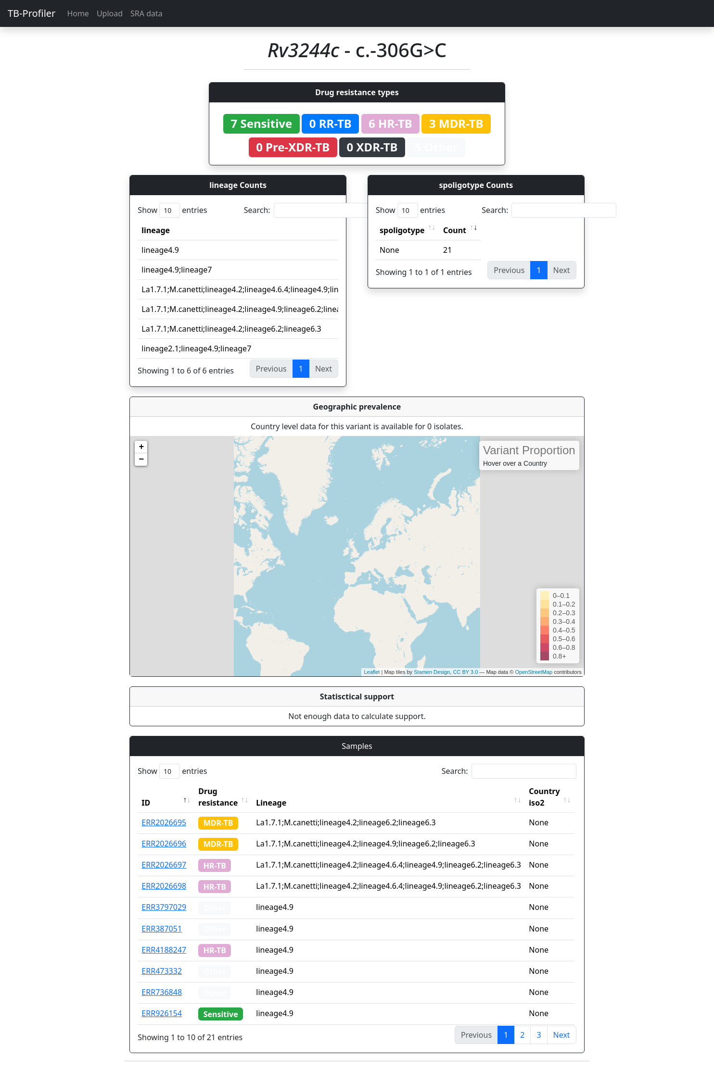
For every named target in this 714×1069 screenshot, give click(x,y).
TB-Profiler (31, 13)
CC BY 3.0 (465, 672)
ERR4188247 (163, 950)
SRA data (146, 13)
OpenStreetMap (533, 672)
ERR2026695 (163, 822)
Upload (110, 13)
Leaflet (372, 672)
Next (561, 1035)
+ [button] (141, 447)
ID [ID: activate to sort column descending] (145, 802)
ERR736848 (161, 992)
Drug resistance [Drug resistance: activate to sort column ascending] (218, 797)
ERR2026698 (163, 886)
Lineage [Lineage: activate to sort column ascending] (272, 802)
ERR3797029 (163, 907)
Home (78, 13)
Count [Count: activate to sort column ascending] (454, 230)
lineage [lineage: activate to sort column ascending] (155, 230)
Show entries (172, 210)
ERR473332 (161, 971)
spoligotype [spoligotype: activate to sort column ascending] (402, 230)
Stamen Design (432, 672)
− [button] (141, 459)
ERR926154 (161, 1013)
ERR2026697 (163, 864)
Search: (311, 210)
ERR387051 (161, 928)
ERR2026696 (163, 843)
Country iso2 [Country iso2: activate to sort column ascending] (545, 797)
